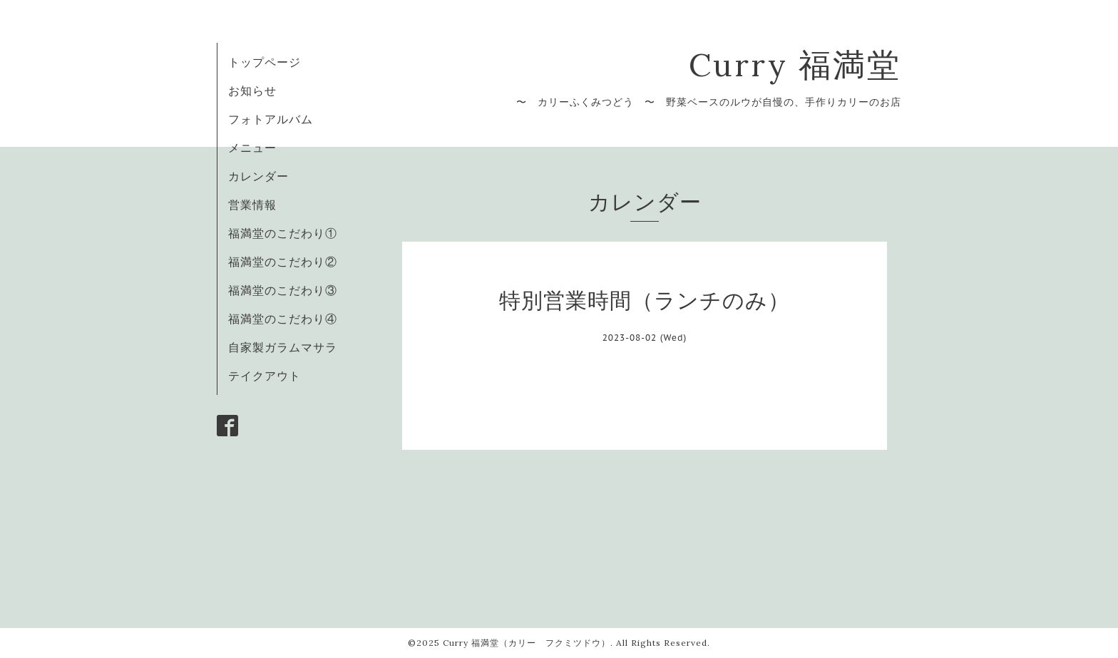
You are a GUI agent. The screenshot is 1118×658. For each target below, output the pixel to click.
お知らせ (252, 90)
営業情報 (252, 204)
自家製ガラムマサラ (282, 347)
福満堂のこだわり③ (282, 290)
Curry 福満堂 (795, 64)
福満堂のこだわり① (282, 233)
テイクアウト (264, 376)
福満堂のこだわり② (282, 262)
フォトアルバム (270, 119)
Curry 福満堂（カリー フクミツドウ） (526, 642)
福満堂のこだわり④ (282, 319)
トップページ (264, 62)
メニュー (252, 147)
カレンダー (258, 176)
